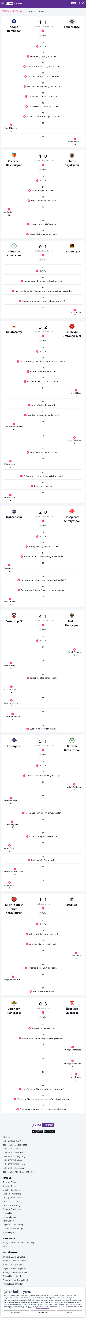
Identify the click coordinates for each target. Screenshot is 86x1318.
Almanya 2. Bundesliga (13, 1228)
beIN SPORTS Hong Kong (14, 1156)
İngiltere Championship (13, 1224)
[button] (14, 3)
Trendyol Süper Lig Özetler (14, 1260)
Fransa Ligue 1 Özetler (13, 1276)
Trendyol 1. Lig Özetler (12, 1264)
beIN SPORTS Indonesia (13, 1168)
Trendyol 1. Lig (9, 1186)
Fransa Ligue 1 (9, 1213)
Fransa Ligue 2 (9, 1232)
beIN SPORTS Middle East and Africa (18, 1171)
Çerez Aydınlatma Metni (42, 1308)
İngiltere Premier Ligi (12, 1193)
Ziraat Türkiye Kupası (12, 1190)
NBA (5, 1246)
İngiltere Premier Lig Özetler (15, 1268)
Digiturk (6, 1137)
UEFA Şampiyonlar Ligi (12, 1197)
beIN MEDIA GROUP (12, 1141)
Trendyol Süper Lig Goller (14, 1257)
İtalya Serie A (8, 1220)
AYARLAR (69, 1312)
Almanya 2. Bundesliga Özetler (16, 1280)
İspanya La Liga (9, 1217)
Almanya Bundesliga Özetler (15, 1272)
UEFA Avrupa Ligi (10, 1201)
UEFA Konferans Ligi (11, 1205)
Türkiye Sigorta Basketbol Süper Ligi (18, 1242)
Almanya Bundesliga (12, 1209)
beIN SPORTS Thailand (12, 1160)
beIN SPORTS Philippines (14, 1164)
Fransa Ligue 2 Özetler (13, 1284)
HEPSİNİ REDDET (43, 1312)
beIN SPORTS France (12, 1148)
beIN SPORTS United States (15, 1144)
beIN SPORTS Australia (13, 1152)
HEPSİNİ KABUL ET (16, 1312)
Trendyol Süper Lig (11, 1182)
